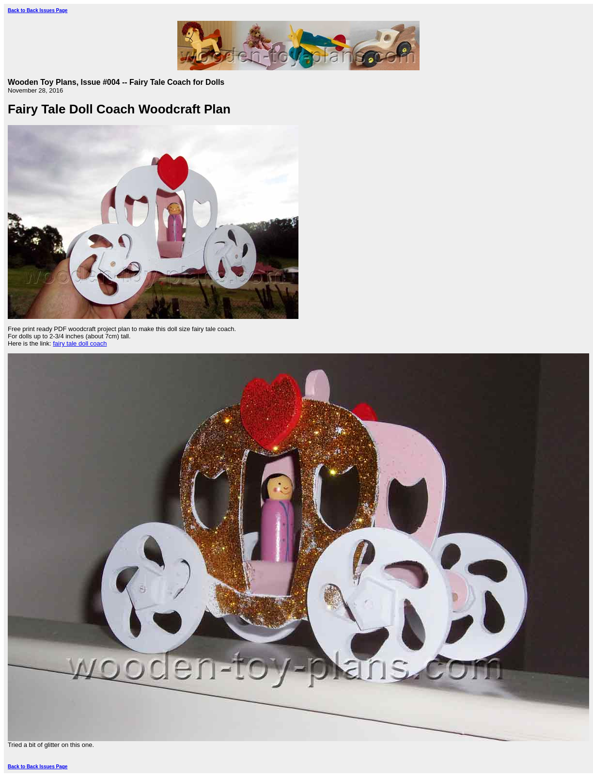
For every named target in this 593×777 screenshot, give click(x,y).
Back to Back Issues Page (37, 10)
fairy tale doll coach (80, 343)
